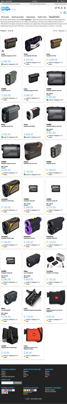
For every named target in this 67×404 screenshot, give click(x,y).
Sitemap (25, 375)
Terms (3, 371)
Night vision (42, 17)
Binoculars (5, 17)
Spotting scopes (18, 17)
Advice (47, 373)
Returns (25, 394)
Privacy (3, 375)
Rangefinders (54, 17)
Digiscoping (30, 17)
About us (26, 371)
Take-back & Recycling (7, 376)
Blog (46, 376)
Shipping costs (27, 392)
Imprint (3, 373)
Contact (47, 375)
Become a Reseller (50, 391)
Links (24, 376)
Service (47, 371)
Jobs (24, 373)
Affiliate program (50, 390)
